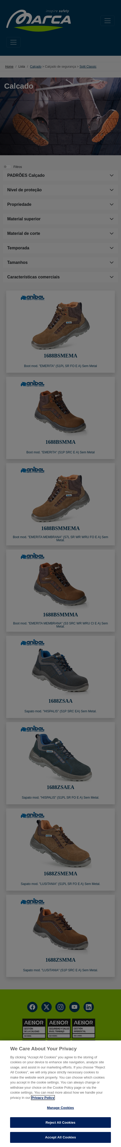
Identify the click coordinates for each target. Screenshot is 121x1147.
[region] (60, 1093)
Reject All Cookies (60, 1122)
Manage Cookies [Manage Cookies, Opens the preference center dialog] (60, 1108)
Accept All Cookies (60, 1137)
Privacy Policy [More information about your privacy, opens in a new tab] (43, 1098)
